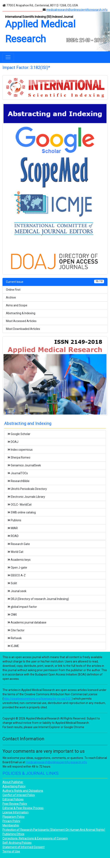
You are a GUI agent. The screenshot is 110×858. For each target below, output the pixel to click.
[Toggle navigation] (8, 57)
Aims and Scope (16, 305)
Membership (10, 825)
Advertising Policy (14, 786)
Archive (11, 297)
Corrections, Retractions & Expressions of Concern (35, 838)
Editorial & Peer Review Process (23, 808)
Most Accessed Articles (21, 321)
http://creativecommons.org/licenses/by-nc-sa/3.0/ (38, 698)
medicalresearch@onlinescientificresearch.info (77, 9)
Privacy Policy (11, 821)
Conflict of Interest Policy (18, 795)
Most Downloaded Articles (23, 329)
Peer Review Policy (14, 803)
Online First (13, 289)
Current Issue (55, 281)
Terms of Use (11, 851)
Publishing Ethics (13, 834)
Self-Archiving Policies (17, 842)
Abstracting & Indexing (20, 313)
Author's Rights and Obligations (22, 790)
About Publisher (12, 782)
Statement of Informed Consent (23, 847)
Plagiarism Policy (13, 816)
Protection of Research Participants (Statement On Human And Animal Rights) (53, 829)
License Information (15, 812)
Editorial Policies (13, 799)
